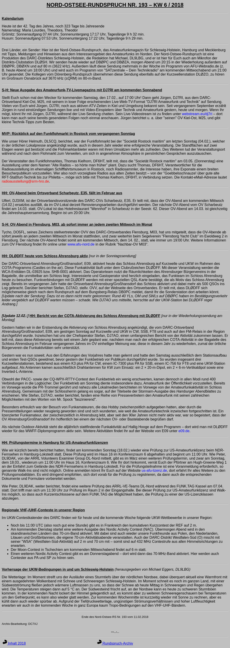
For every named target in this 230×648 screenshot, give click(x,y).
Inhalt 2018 (14, 643)
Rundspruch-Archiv (115, 643)
